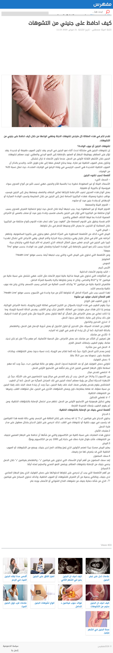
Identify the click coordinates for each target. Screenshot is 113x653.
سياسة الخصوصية (10, 646)
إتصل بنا (14, 650)
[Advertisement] (56, 53)
